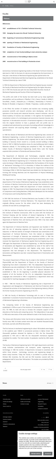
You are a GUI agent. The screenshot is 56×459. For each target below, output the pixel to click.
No (50, 369)
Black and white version (43, 420)
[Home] (3, 5)
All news (49, 383)
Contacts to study (24, 404)
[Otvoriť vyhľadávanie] (54, 1)
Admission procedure (25, 399)
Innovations (40, 406)
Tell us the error (45, 422)
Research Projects (42, 404)
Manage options (35, 453)
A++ (47, 417)
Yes (43, 369)
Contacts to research (43, 408)
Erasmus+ (5, 421)
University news (6, 399)
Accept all (48, 453)
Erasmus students (7, 419)
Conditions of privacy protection (41, 427)
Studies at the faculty (25, 401)
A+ (44, 417)
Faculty (6, 5)
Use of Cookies (45, 429)
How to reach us (7, 406)
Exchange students (7, 417)
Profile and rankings (7, 401)
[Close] (2, 1)
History (6, 18)
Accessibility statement (43, 425)
